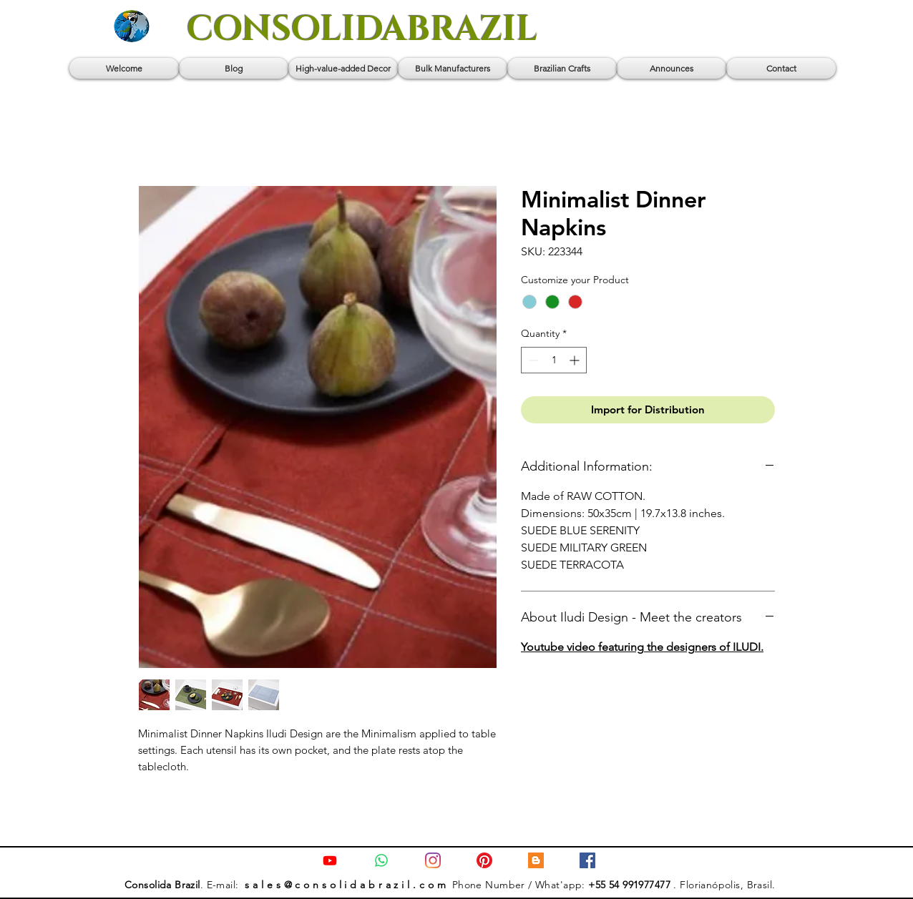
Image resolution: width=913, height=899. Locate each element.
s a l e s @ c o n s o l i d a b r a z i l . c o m (347, 884)
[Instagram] (433, 860)
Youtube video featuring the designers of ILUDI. (642, 647)
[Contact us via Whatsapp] (381, 860)
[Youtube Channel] (330, 860)
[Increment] (576, 360)
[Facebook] (587, 860)
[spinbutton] (554, 360)
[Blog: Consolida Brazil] (536, 860)
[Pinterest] (484, 860)
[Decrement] (532, 360)
